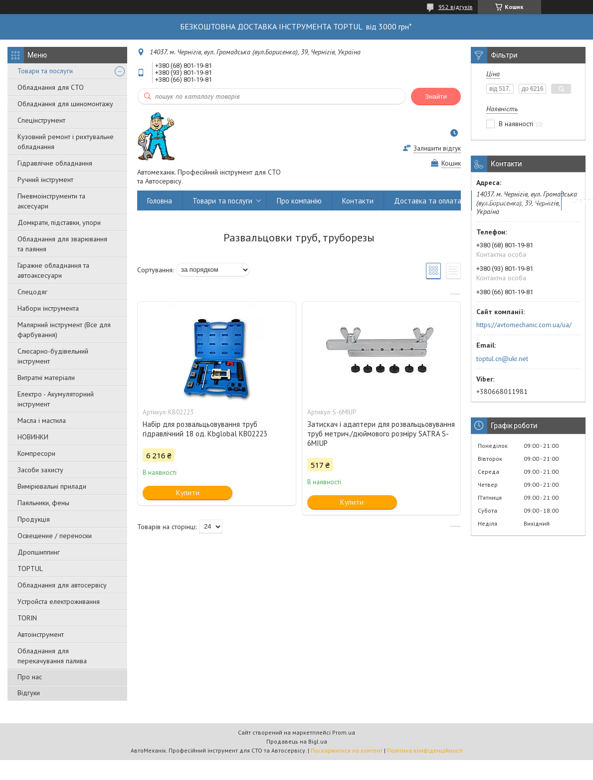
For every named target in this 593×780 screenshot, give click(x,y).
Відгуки (28, 692)
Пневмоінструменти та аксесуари (51, 201)
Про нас (29, 676)
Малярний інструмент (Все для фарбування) (64, 329)
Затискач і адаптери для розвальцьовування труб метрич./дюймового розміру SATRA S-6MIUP (381, 433)
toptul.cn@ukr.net (502, 358)
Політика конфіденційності (425, 750)
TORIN (27, 617)
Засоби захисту (40, 469)
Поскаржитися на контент (347, 750)
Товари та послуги (45, 70)
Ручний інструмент (45, 179)
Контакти (358, 200)
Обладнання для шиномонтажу (65, 103)
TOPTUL (30, 568)
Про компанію (299, 200)
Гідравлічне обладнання (54, 163)
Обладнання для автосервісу (62, 585)
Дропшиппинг (38, 552)
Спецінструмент (41, 120)
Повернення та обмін (516, 200)
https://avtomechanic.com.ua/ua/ (524, 324)
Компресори (36, 453)
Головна (159, 200)
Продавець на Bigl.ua (296, 741)
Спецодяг (32, 291)
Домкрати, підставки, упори (59, 222)
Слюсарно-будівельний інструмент (52, 356)
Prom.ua (343, 732)
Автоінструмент (40, 634)
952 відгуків (455, 6)
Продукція (33, 519)
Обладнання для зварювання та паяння (62, 243)
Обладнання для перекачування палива (52, 655)
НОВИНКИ (32, 436)
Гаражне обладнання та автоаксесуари (53, 270)
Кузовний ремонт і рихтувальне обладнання (65, 141)
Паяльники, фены (43, 502)
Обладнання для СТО (50, 87)
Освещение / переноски (54, 535)
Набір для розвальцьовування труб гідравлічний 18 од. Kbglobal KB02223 (205, 428)
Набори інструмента (48, 308)
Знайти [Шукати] (436, 96)
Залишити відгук (437, 148)
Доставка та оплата (427, 200)
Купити (187, 492)
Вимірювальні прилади (51, 486)
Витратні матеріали (46, 377)
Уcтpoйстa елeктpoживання (58, 601)
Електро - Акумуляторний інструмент (55, 399)
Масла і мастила (41, 420)
